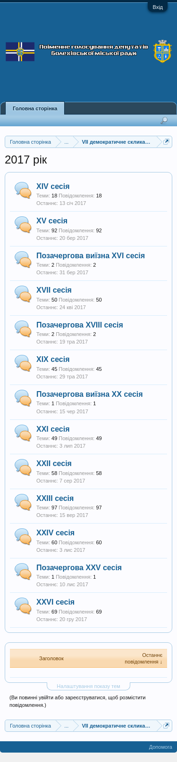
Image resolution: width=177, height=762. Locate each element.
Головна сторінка (35, 108)
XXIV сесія (55, 533)
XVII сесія (54, 290)
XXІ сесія (53, 429)
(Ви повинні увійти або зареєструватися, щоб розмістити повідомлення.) (77, 701)
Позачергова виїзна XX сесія (89, 394)
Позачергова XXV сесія (79, 568)
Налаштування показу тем (88, 686)
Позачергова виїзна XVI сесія (90, 256)
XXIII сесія (55, 498)
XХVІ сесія (55, 602)
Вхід (157, 7)
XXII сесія (54, 463)
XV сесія (51, 221)
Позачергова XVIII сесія (79, 325)
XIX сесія (53, 359)
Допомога (160, 747)
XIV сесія (53, 186)
